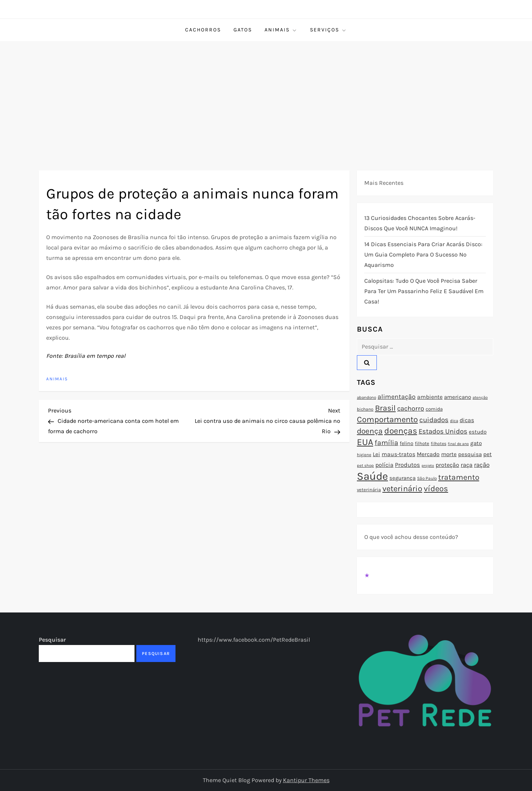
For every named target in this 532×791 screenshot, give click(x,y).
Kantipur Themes (306, 780)
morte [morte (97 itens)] (449, 454)
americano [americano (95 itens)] (457, 397)
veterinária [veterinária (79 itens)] (369, 489)
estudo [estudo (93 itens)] (478, 431)
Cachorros (203, 30)
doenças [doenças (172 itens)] (400, 431)
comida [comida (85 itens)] (434, 409)
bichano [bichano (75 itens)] (365, 409)
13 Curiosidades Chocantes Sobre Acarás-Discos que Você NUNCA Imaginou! (419, 223)
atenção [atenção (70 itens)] (480, 397)
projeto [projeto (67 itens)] (428, 465)
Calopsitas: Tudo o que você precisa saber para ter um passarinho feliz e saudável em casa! (424, 291)
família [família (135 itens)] (386, 442)
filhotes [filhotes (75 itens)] (438, 443)
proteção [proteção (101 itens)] (447, 464)
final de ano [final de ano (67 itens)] (458, 443)
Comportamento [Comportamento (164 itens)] (387, 419)
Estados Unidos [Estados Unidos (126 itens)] (443, 431)
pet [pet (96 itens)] (487, 454)
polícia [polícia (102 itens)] (384, 464)
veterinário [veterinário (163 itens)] (402, 488)
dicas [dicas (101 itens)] (467, 420)
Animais (281, 30)
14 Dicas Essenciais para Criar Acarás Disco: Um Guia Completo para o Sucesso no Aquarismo (423, 254)
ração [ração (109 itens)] (482, 464)
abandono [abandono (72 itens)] (366, 397)
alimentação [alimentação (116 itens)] (397, 396)
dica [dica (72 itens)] (454, 420)
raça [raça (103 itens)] (467, 464)
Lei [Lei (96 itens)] (376, 454)
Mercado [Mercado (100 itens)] (428, 454)
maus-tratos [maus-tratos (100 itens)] (398, 454)
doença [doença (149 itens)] (370, 431)
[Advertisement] (266, 96)
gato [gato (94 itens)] (476, 443)
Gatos (242, 30)
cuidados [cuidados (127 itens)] (434, 420)
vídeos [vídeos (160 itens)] (436, 488)
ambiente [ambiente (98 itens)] (430, 397)
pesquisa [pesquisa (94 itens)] (470, 454)
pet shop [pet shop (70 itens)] (365, 465)
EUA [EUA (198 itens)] (365, 442)
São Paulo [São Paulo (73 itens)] (427, 478)
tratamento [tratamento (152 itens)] (458, 477)
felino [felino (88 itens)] (406, 443)
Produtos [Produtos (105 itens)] (407, 464)
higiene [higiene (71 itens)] (364, 454)
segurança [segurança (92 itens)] (402, 478)
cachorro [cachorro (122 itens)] (410, 408)
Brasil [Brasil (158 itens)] (385, 408)
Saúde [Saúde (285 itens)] (372, 476)
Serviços (328, 30)
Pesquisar (52, 639)
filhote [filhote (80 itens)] (422, 443)
